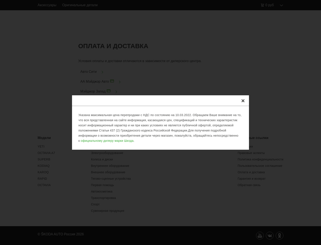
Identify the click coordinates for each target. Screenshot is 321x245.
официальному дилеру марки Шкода (107, 140)
